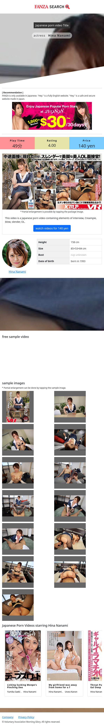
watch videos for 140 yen (52, 228)
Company (7, 717)
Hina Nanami (17, 272)
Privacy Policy (26, 717)
